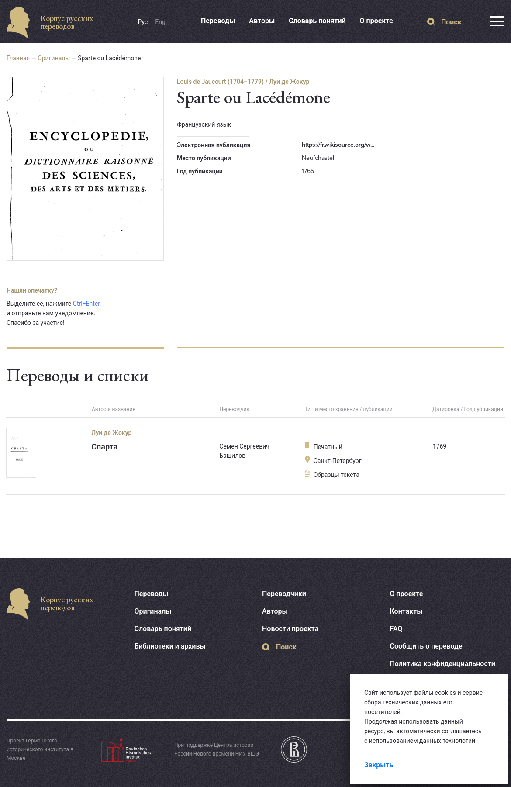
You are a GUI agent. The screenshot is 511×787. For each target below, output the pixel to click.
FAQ (396, 629)
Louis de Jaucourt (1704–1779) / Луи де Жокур (243, 81)
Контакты (406, 611)
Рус (143, 21)
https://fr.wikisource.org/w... (338, 144)
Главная (18, 58)
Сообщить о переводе (426, 646)
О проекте (376, 21)
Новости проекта (290, 629)
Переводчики (284, 594)
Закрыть (378, 765)
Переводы (218, 21)
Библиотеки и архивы (170, 646)
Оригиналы (54, 58)
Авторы (262, 21)
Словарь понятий (317, 21)
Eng (160, 21)
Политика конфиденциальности (442, 663)
